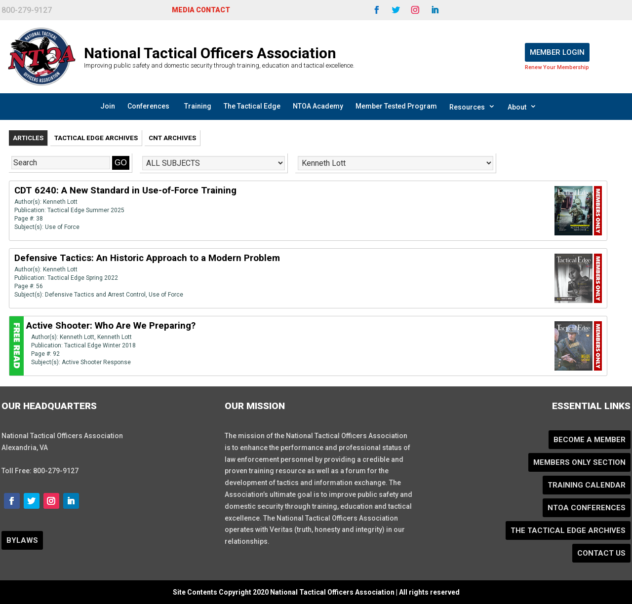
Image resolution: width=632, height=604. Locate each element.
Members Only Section (579, 462)
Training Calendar (587, 485)
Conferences (148, 106)
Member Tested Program (396, 106)
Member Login (557, 52)
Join (107, 106)
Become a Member (589, 439)
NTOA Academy (318, 106)
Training (197, 106)
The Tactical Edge (252, 106)
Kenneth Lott (60, 201)
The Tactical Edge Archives (568, 530)
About (522, 106)
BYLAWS (22, 540)
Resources (472, 106)
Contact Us (601, 553)
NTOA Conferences (587, 507)
